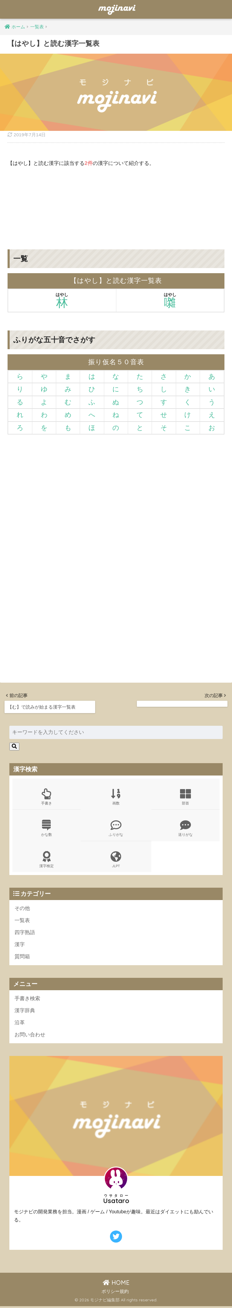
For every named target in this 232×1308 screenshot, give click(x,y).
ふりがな (116, 828)
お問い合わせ (29, 1036)
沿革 (19, 1024)
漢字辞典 (24, 1012)
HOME (116, 1284)
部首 (185, 796)
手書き (46, 796)
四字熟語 (24, 933)
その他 (22, 908)
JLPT (116, 859)
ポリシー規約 (115, 1293)
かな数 (46, 828)
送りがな (185, 828)
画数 (116, 796)
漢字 (19, 945)
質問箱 (22, 958)
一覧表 (22, 921)
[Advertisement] (116, 203)
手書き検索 (27, 1000)
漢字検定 (46, 859)
